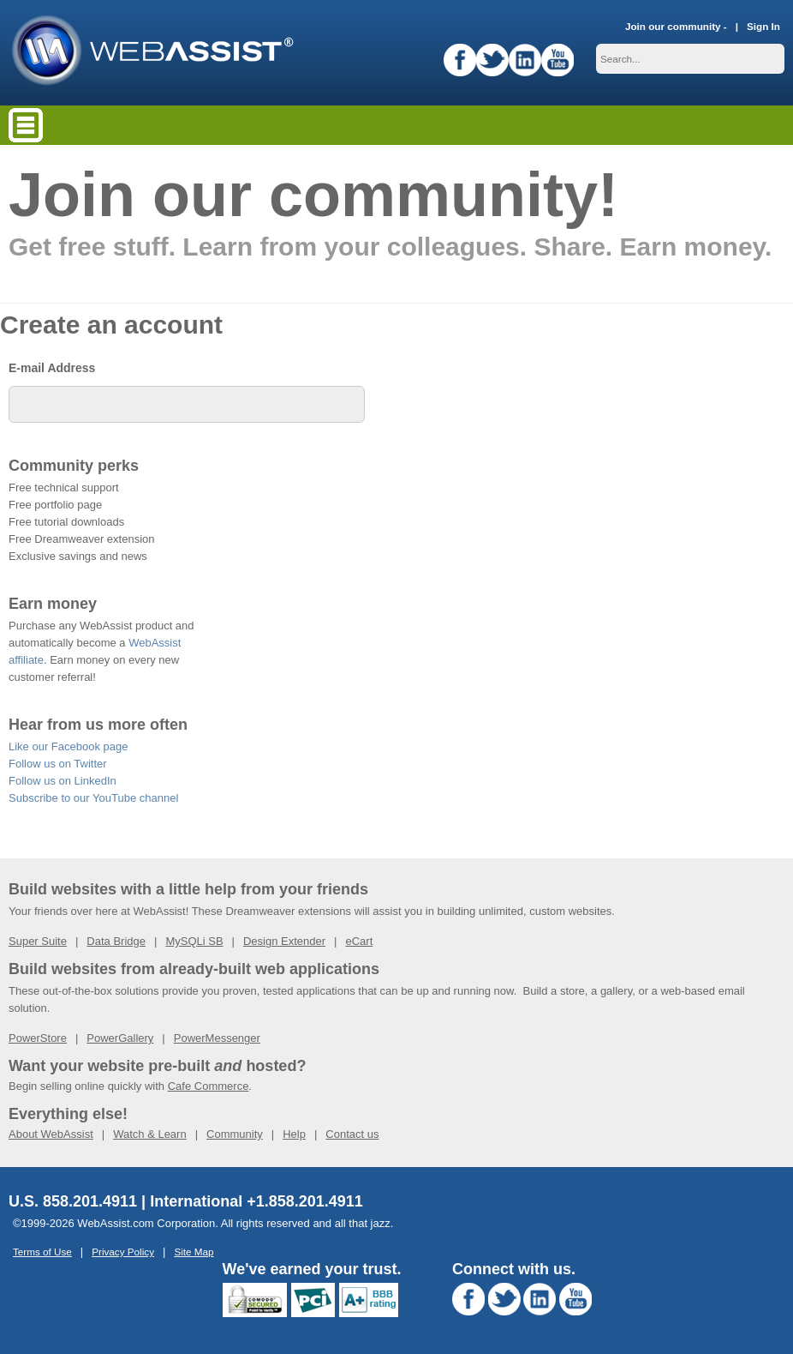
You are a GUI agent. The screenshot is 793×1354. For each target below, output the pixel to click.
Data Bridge (116, 941)
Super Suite (38, 941)
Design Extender (284, 941)
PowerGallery (119, 1038)
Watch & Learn (150, 1134)
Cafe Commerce (208, 1086)
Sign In (763, 26)
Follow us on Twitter (58, 763)
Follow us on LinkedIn (62, 780)
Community (234, 1134)
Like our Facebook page (68, 746)
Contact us (352, 1134)
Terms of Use (42, 1251)
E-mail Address (52, 368)
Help (294, 1134)
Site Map (193, 1251)
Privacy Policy (123, 1251)
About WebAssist (51, 1134)
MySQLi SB (194, 941)
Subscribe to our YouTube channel (93, 797)
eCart (359, 941)
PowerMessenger (217, 1038)
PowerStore (38, 1038)
